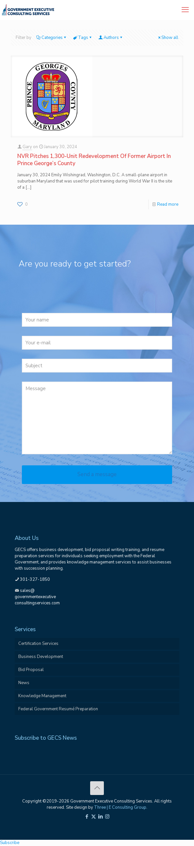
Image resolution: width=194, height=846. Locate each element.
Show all (167, 38)
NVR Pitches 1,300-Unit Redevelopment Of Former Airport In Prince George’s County (94, 159)
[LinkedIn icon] (100, 816)
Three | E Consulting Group (120, 807)
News (23, 683)
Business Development (40, 657)
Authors (110, 38)
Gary (27, 147)
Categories (51, 38)
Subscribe (9, 843)
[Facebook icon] (86, 816)
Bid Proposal (31, 670)
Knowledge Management (42, 696)
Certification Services (38, 644)
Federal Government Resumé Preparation (58, 709)
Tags (82, 38)
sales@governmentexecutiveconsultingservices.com (37, 597)
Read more (167, 204)
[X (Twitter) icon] (93, 816)
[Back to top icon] (97, 788)
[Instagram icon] (107, 816)
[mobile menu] (185, 9)
